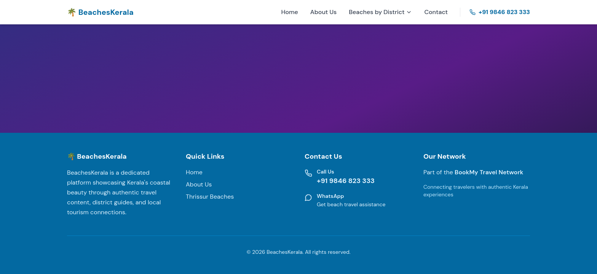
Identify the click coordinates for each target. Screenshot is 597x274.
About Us (323, 12)
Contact (436, 12)
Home (289, 12)
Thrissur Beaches (210, 197)
